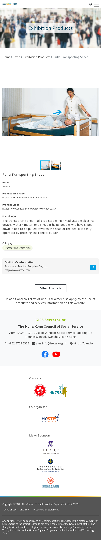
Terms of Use (9, 512)
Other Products (50, 291)
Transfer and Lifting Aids (17, 250)
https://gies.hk (83, 346)
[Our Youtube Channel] (56, 357)
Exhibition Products (36, 60)
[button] (95, 69)
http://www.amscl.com (17, 272)
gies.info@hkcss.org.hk (51, 346)
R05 (93, 270)
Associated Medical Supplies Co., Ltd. (26, 269)
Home (6, 60)
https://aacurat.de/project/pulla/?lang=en (24, 200)
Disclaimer (25, 512)
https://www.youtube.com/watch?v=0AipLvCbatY (29, 211)
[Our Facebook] (45, 357)
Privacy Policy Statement (46, 512)
